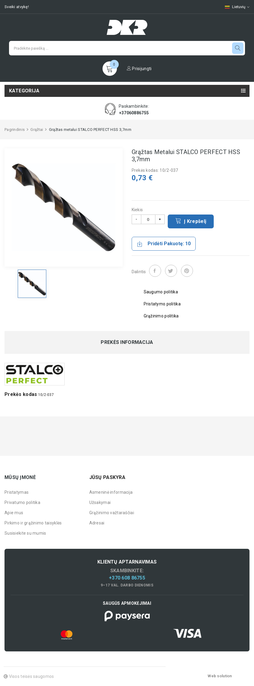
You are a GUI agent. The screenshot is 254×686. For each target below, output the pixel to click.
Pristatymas (17, 492)
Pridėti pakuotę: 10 (164, 244)
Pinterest (187, 271)
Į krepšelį (191, 221)
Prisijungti (139, 68)
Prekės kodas (21, 394)
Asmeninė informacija (111, 492)
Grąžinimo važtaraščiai (111, 512)
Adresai (97, 523)
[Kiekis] (148, 219)
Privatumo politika (22, 502)
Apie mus (14, 512)
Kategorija (24, 91)
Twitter (171, 271)
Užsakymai (100, 502)
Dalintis (155, 271)
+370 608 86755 (127, 578)
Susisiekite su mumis (25, 533)
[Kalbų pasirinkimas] (234, 7)
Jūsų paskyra (107, 477)
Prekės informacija (127, 342)
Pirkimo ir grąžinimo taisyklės (33, 523)
